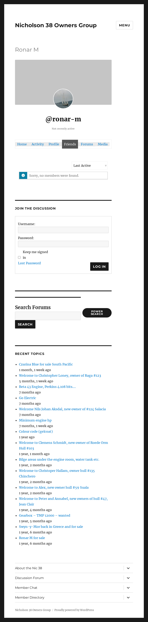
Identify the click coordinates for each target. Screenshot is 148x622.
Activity (38, 144)
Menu (124, 25)
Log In (99, 267)
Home (22, 144)
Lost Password (29, 263)
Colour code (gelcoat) (36, 431)
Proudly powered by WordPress (74, 610)
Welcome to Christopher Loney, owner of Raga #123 (60, 375)
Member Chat (26, 588)
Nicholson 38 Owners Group (56, 25)
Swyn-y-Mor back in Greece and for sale (51, 527)
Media (103, 144)
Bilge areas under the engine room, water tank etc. (59, 459)
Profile (54, 144)
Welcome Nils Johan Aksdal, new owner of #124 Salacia (62, 409)
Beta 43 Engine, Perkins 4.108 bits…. (47, 387)
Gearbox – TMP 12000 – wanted (44, 515)
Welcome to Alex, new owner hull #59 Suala (54, 487)
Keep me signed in (35, 255)
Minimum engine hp (35, 420)
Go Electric (27, 398)
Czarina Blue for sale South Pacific (46, 364)
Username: (26, 224)
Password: (26, 238)
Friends (70, 144)
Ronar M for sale (32, 538)
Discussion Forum (29, 578)
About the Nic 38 (28, 568)
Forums (87, 144)
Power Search (97, 312)
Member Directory (29, 597)
